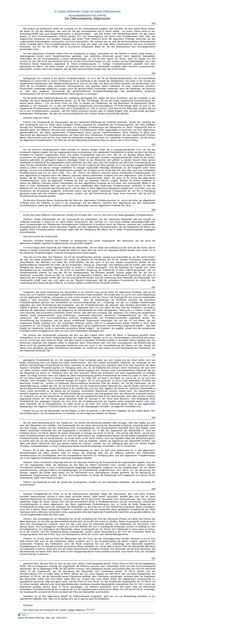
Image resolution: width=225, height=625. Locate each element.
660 (154, 489)
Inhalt (86, 11)
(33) (153, 401)
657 (154, 287)
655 (154, 144)
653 (154, 23)
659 (154, 417)
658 (154, 355)
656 (154, 210)
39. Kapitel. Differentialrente (105, 11)
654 (154, 73)
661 (154, 558)
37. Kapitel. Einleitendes (67, 11)
